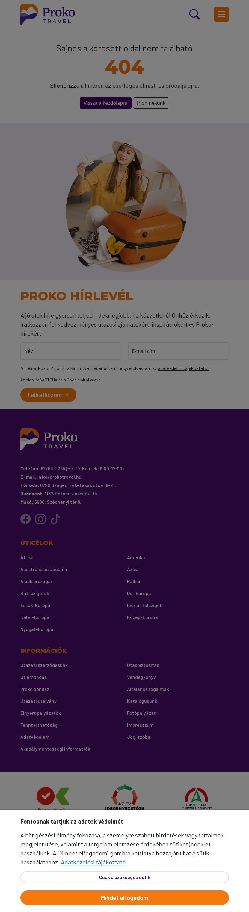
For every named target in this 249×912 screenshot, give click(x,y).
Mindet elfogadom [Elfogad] (124, 897)
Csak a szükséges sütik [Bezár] (124, 877)
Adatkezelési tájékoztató (93, 862)
